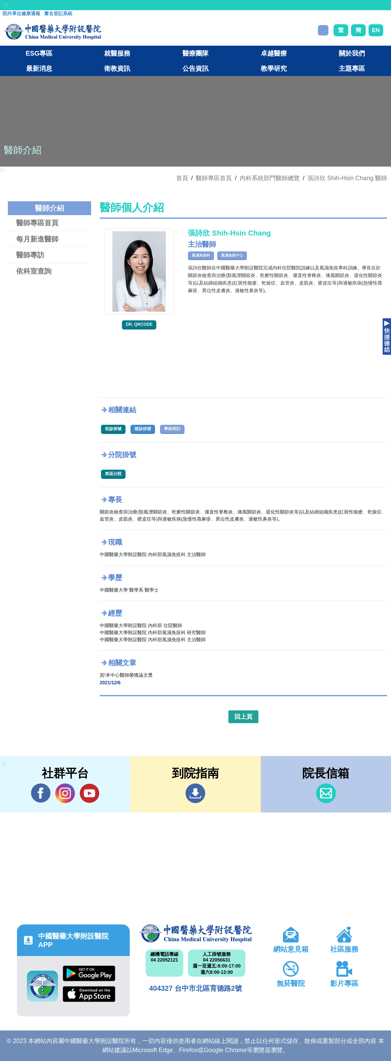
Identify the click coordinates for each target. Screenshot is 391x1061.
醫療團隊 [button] (195, 53)
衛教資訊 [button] (117, 68)
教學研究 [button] (274, 68)
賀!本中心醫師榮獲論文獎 (126, 675)
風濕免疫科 (201, 255)
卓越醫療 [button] (274, 53)
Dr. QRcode (139, 324)
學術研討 (172, 429)
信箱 (326, 793)
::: (7, 5)
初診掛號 (113, 429)
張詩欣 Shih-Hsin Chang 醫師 (347, 178)
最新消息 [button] (39, 68)
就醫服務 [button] (117, 53)
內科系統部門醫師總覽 (270, 178)
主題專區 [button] (352, 68)
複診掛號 (142, 429)
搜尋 (323, 30)
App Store (89, 994)
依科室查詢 (33, 271)
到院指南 (195, 793)
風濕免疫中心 (232, 255)
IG (65, 793)
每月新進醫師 (37, 239)
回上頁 (243, 716)
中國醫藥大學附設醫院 (195, 933)
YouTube (89, 793)
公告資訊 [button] (195, 68)
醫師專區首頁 (37, 223)
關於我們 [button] (352, 53)
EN (376, 30)
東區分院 (113, 473)
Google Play (89, 973)
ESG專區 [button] (39, 53)
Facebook (41, 793)
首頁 (182, 178)
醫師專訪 (30, 255)
